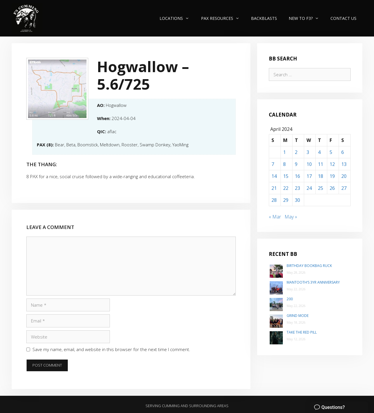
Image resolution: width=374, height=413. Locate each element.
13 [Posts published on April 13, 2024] (344, 164)
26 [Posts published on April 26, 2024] (332, 188)
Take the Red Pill (302, 332)
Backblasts (264, 18)
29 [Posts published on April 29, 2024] (285, 200)
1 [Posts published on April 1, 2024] (284, 152)
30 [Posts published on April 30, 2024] (297, 200)
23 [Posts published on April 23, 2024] (297, 188)
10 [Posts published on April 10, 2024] (309, 164)
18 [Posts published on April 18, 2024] (320, 176)
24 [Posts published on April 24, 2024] (309, 188)
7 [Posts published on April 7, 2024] (272, 164)
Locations (177, 18)
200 (290, 298)
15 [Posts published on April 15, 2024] (285, 176)
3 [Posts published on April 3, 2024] (308, 152)
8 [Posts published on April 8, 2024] (284, 164)
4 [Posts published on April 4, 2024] (319, 152)
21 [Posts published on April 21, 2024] (274, 188)
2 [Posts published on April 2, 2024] (296, 152)
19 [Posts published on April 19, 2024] (332, 176)
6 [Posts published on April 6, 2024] (342, 152)
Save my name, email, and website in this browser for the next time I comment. (111, 349)
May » (291, 217)
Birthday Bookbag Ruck (309, 265)
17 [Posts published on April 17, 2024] (309, 176)
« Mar (275, 217)
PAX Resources (223, 18)
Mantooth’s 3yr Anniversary (313, 282)
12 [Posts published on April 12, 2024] (332, 164)
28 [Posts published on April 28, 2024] (274, 200)
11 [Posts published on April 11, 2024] (320, 164)
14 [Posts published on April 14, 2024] (274, 176)
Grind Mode (298, 315)
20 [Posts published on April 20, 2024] (344, 176)
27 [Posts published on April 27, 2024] (344, 188)
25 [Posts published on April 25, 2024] (320, 188)
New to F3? (307, 18)
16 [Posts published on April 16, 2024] (297, 176)
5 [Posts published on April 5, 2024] (331, 152)
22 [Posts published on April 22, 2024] (285, 188)
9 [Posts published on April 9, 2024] (296, 164)
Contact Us (343, 18)
